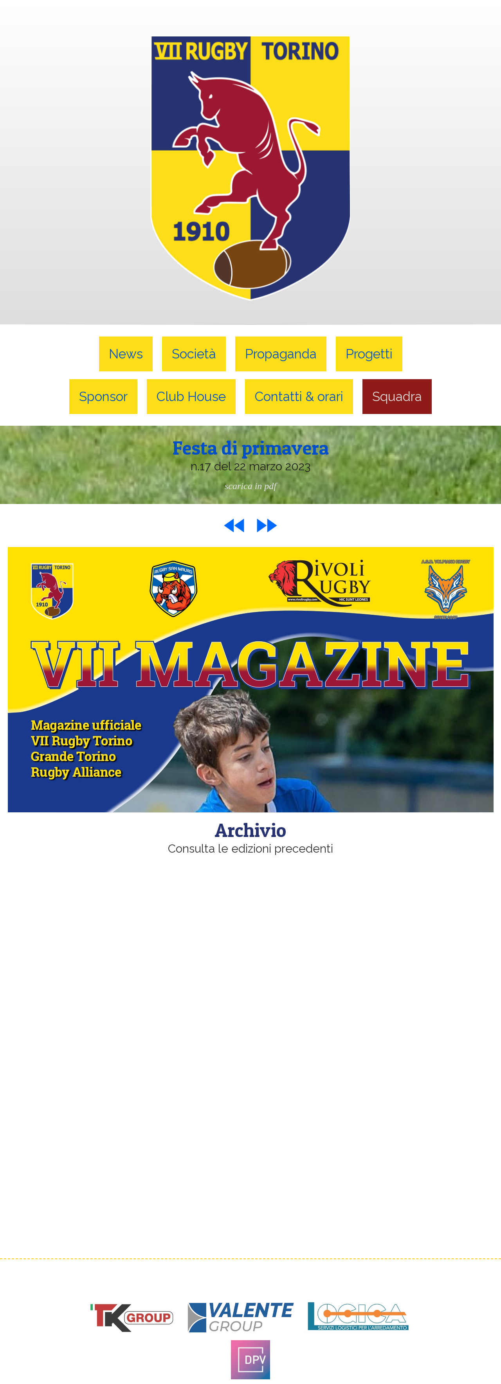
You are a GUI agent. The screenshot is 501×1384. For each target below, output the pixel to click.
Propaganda (281, 354)
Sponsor (103, 396)
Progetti (369, 354)
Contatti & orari (299, 396)
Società (194, 354)
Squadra (397, 396)
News (126, 354)
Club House (191, 396)
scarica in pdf (250, 486)
